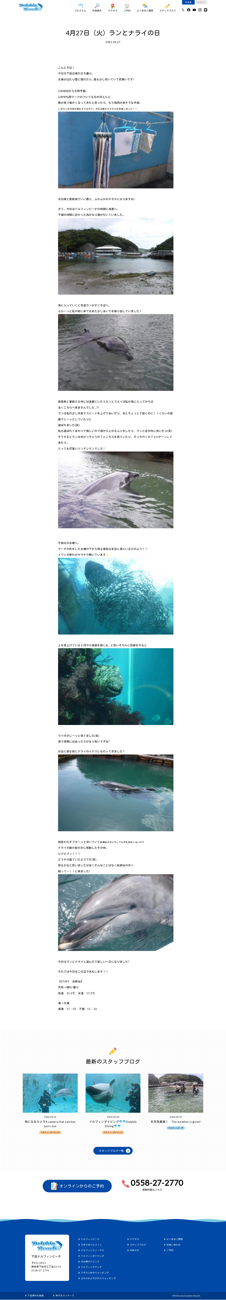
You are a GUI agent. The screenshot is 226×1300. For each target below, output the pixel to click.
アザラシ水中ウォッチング (95, 1273)
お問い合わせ (173, 1245)
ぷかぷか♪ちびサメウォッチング (98, 1278)
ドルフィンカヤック (91, 1267)
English (200, 2)
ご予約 (127, 8)
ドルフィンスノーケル (92, 1250)
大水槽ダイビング (90, 1261)
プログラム (80, 8)
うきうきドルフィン (91, 1245)
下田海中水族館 (35, 1296)
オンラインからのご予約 (77, 1186)
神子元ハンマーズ (65, 1296)
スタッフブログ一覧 (111, 1151)
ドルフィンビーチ (90, 1239)
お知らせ (134, 1250)
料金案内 (97, 8)
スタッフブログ (167, 8)
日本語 (188, 2)
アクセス (112, 8)
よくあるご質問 (145, 8)
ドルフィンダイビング (92, 1256)
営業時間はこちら (152, 1190)
